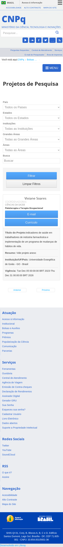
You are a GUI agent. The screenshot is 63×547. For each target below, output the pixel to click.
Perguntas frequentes (19, 50)
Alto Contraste (32, 8)
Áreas (6, 144)
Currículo (31, 222)
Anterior (17, 290)
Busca (6, 155)
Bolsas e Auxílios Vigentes (32, 59)
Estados (7, 112)
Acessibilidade (14, 8)
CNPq (21, 59)
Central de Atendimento (42, 50)
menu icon (60, 3)
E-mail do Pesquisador (34, 55)
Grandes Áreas (11, 134)
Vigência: (11, 270)
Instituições (9, 123)
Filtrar (31, 175)
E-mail (31, 214)
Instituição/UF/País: (17, 259)
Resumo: (10, 252)
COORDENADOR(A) (15, 201)
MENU (52, 68)
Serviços (58, 50)
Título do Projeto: (15, 232)
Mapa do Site (50, 8)
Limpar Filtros (31, 184)
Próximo (46, 290)
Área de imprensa (54, 55)
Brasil (10, 2)
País (5, 102)
